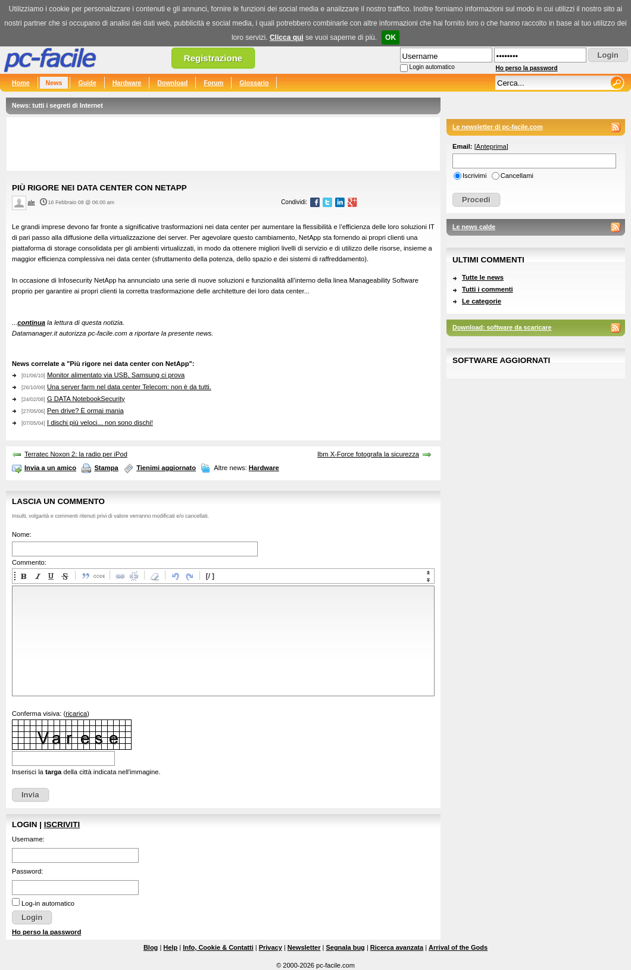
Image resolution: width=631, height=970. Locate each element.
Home (21, 82)
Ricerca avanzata (396, 947)
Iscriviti (62, 824)
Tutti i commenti (487, 289)
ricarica (76, 713)
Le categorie (481, 301)
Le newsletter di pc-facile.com (497, 126)
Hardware (127, 82)
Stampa (106, 467)
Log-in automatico (47, 903)
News (54, 82)
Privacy (270, 947)
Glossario (253, 82)
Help (170, 947)
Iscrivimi (474, 175)
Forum (213, 82)
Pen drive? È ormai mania (85, 410)
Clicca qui (287, 37)
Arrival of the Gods (458, 947)
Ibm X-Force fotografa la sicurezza (368, 454)
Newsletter (304, 947)
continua (31, 322)
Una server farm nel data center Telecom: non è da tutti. (129, 386)
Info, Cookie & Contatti (218, 947)
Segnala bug (345, 947)
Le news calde (473, 226)
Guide (87, 82)
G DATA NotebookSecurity (86, 398)
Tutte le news (483, 277)
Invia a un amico (50, 467)
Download (172, 82)
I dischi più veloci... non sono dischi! (100, 422)
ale (31, 202)
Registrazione (213, 58)
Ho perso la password (527, 68)
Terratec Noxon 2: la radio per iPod (75, 454)
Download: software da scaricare (501, 327)
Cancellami (517, 175)
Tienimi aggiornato (166, 467)
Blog (150, 947)
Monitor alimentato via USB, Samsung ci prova (116, 374)
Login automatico (432, 67)
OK (390, 37)
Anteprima (491, 146)
